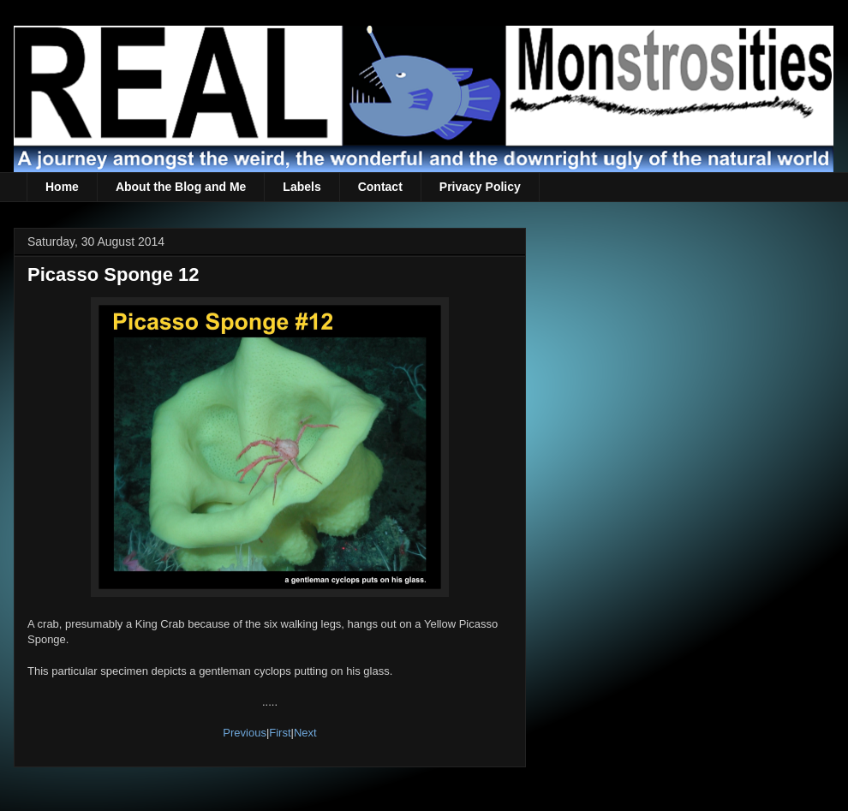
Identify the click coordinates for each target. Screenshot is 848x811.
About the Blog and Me (181, 187)
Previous (244, 732)
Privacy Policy (480, 187)
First (279, 732)
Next (305, 732)
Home (62, 187)
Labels (301, 187)
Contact (380, 187)
